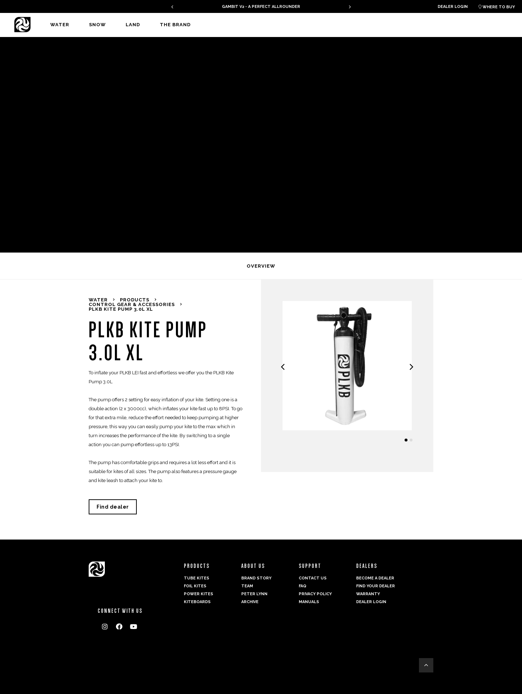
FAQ (302, 586)
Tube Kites (196, 578)
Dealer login (453, 6)
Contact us (313, 578)
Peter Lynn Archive (254, 598)
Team (247, 586)
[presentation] (172, 6)
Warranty (368, 594)
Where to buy (497, 7)
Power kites (198, 594)
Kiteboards (197, 602)
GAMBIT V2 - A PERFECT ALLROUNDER (261, 6)
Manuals (309, 602)
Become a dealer (375, 578)
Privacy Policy (315, 594)
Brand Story (256, 578)
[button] (406, 440)
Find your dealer (375, 586)
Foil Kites (195, 586)
